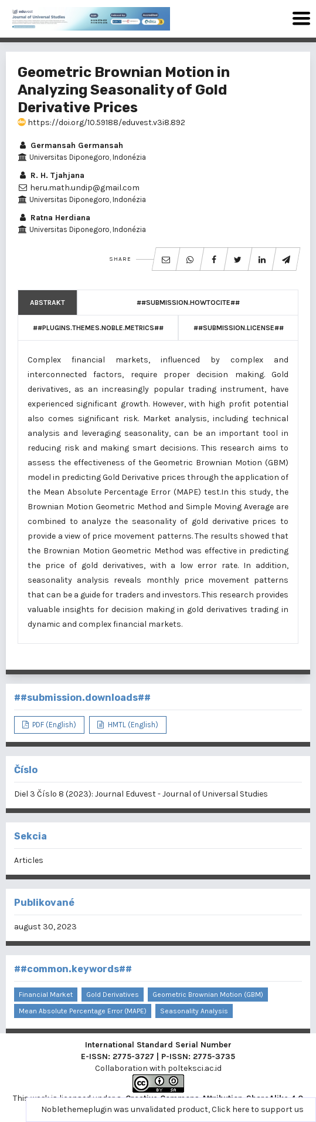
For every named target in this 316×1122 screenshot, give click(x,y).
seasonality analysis (194, 1011)
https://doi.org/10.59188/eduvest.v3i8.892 (101, 122)
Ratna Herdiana (54, 218)
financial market (46, 994)
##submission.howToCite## (188, 302)
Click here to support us (258, 1109)
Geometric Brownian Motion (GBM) (207, 994)
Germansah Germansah (70, 145)
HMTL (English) (132, 724)
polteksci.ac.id (195, 1068)
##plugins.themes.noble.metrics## (98, 328)
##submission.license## (238, 328)
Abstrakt (47, 302)
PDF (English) (53, 724)
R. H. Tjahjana (51, 175)
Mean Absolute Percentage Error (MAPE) (83, 1011)
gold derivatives (112, 994)
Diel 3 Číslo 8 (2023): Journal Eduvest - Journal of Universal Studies (141, 794)
